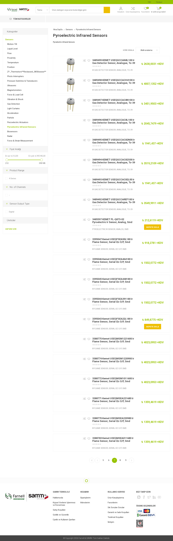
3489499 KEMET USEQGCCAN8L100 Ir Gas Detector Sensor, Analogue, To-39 (113, 61)
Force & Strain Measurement (20, 141)
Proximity (11, 58)
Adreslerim (85, 502)
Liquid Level (12, 48)
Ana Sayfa (57, 29)
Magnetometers (14, 90)
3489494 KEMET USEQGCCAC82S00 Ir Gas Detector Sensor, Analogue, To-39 (113, 161)
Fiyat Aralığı (15, 149)
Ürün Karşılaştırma (133, 12)
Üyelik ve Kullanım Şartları (64, 519)
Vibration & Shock (15, 99)
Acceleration (13, 113)
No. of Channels (18, 187)
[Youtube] (159, 497)
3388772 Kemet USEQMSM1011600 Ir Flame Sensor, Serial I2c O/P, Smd (113, 380)
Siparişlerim (85, 497)
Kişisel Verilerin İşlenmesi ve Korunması (64, 503)
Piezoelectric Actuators (17, 122)
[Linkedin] (154, 497)
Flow (9, 53)
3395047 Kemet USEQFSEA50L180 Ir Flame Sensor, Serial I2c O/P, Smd (112, 240)
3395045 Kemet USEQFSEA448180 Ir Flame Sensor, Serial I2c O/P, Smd (112, 280)
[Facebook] (144, 497)
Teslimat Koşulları (115, 517)
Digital (11, 212)
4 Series (12, 178)
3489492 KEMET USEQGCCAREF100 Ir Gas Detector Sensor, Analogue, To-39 (113, 201)
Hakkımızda (58, 497)
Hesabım (120, 12)
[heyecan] (149, 497)
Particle (10, 118)
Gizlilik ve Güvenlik (61, 515)
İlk (91, 460)
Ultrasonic (11, 85)
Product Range (17, 170)
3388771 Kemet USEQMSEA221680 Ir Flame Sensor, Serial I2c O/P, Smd (113, 400)
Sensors (9, 39)
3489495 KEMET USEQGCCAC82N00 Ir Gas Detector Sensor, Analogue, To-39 (113, 141)
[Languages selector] (160, 2)
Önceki (97, 460)
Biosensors (12, 131)
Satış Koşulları (59, 510)
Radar (9, 136)
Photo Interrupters (15, 76)
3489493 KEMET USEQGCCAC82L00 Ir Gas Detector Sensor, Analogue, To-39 (113, 181)
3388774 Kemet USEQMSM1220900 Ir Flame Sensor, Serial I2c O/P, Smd (113, 360)
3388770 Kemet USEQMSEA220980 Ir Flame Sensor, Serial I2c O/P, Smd (113, 419)
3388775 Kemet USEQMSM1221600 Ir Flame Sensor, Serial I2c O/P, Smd (113, 340)
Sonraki (131, 460)
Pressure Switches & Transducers (22, 81)
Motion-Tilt (12, 44)
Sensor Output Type (19, 203)
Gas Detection (13, 104)
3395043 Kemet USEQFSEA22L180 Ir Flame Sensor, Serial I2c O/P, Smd (112, 320)
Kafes (163, 50)
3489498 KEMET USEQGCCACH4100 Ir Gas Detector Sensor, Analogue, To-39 (113, 81)
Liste (168, 50)
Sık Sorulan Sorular (116, 507)
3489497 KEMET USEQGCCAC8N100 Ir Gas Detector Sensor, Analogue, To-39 (113, 101)
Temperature (13, 62)
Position (11, 67)
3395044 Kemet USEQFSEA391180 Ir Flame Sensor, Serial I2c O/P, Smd (112, 300)
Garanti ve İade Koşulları (118, 512)
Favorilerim (112, 502)
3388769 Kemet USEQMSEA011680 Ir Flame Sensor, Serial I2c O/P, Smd (113, 439)
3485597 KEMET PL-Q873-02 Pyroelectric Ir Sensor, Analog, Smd (112, 221)
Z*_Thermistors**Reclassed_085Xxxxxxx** (26, 72)
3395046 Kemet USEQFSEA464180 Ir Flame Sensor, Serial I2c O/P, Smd (112, 260)
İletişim (111, 522)
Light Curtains (13, 108)
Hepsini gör (10, 229)
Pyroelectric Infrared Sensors (21, 127)
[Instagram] (139, 497)
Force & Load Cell (15, 95)
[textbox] (76, 10)
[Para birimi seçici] (150, 2)
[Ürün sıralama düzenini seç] (148, 50)
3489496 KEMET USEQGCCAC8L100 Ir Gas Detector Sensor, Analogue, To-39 (113, 121)
